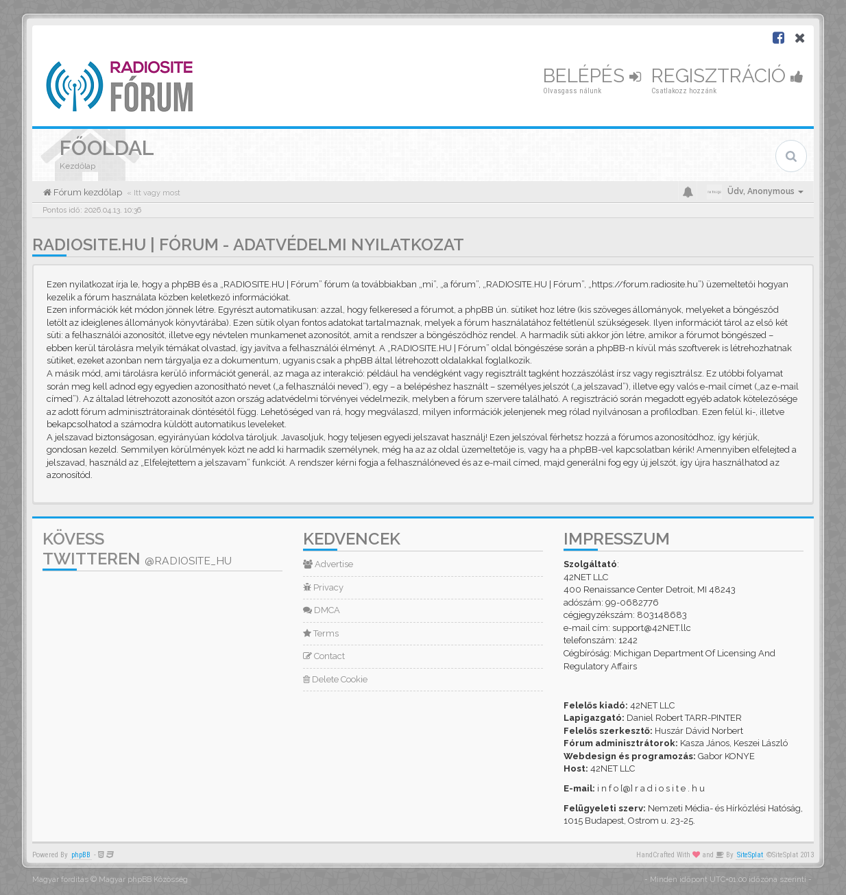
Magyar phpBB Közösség (143, 879)
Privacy (323, 587)
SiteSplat (750, 854)
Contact (324, 656)
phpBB (80, 854)
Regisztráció (727, 75)
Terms (321, 633)
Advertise (328, 564)
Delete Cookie (335, 679)
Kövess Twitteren (137, 549)
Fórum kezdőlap (86, 192)
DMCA (321, 610)
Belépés (592, 75)
